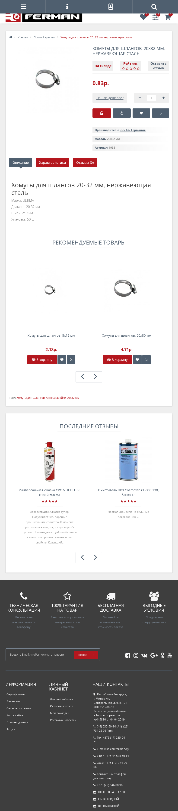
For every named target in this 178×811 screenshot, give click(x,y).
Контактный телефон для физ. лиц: (109, 776)
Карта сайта (14, 715)
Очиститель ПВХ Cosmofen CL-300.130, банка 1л (128, 492)
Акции (10, 729)
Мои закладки (59, 713)
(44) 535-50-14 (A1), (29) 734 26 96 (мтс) (110, 728)
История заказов (61, 706)
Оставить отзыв (158, 65)
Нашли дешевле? (110, 98)
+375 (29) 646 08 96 (108, 785)
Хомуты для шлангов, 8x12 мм (51, 335)
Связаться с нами (18, 708)
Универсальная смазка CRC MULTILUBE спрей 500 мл (49, 492)
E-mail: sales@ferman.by (111, 749)
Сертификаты (15, 694)
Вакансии (13, 701)
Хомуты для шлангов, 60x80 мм (126, 335)
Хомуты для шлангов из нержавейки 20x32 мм (47, 398)
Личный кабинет (61, 699)
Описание (21, 162)
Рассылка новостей (63, 720)
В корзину (42, 359)
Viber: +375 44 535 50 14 (111, 756)
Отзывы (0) (85, 162)
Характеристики (52, 162)
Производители (17, 722)
